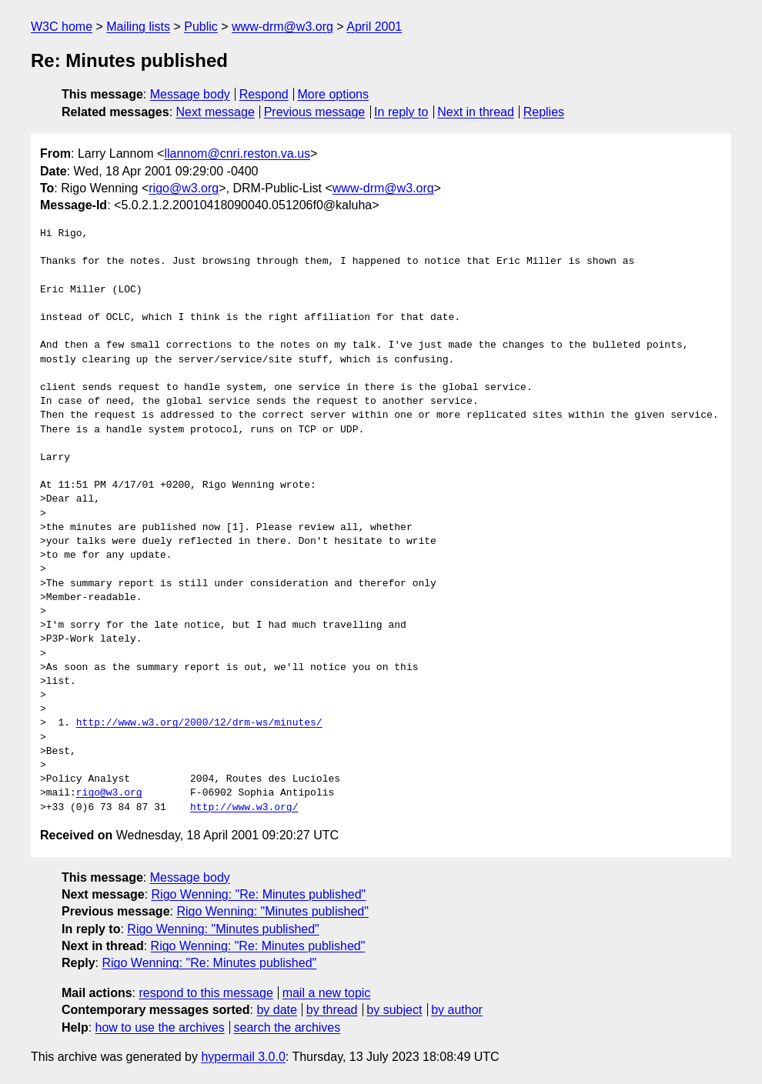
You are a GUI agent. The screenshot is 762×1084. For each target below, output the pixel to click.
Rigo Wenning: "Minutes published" (272, 911)
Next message (215, 111)
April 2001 (374, 26)
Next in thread (475, 111)
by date (276, 1009)
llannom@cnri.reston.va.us (237, 153)
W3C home (61, 26)
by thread (332, 1009)
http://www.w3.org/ (244, 808)
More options (333, 94)
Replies (543, 111)
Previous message (315, 111)
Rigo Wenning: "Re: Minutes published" (259, 894)
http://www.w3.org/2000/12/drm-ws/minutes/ (199, 723)
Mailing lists (138, 26)
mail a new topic (326, 992)
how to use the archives (160, 1027)
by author (457, 1009)
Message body (190, 94)
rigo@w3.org (184, 188)
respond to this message (205, 992)
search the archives (287, 1027)
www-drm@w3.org (282, 26)
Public (201, 26)
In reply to (401, 111)
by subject (394, 1009)
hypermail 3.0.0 (243, 1056)
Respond (264, 94)
